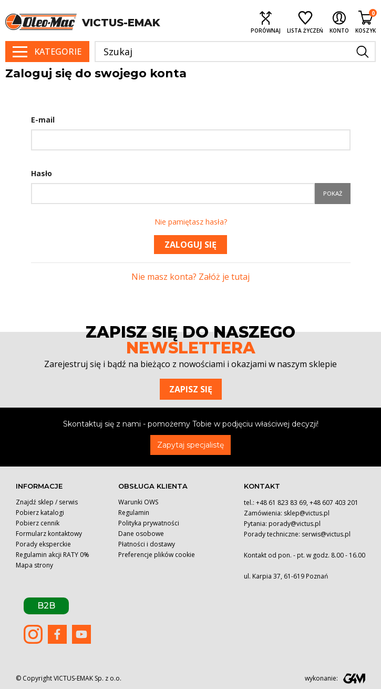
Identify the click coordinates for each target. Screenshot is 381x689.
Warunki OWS (138, 502)
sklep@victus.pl (306, 513)
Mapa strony (34, 565)
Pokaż (332, 193)
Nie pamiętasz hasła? (191, 222)
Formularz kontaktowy (49, 533)
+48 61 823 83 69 (281, 502)
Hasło (41, 173)
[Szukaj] (235, 51)
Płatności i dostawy (146, 544)
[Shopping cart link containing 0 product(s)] (365, 22)
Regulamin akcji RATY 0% (52, 554)
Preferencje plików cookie (156, 554)
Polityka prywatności (148, 523)
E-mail (43, 120)
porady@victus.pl (295, 523)
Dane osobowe (141, 533)
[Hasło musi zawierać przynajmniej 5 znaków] (173, 193)
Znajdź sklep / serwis (47, 502)
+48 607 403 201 (334, 502)
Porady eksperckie (43, 544)
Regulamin (133, 512)
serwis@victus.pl (326, 534)
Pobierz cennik (37, 523)
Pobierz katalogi (40, 512)
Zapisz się (190, 389)
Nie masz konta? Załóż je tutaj (190, 276)
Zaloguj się (190, 244)
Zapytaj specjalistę (190, 445)
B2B (46, 606)
